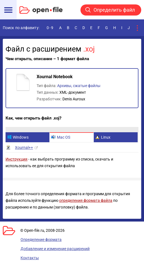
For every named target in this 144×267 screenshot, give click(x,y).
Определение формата (41, 239)
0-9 (50, 28)
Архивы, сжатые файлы (78, 85)
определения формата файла (85, 200)
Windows (18, 137)
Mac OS (60, 137)
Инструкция (16, 159)
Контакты (30, 258)
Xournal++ (24, 147)
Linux (102, 137)
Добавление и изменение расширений (55, 248)
